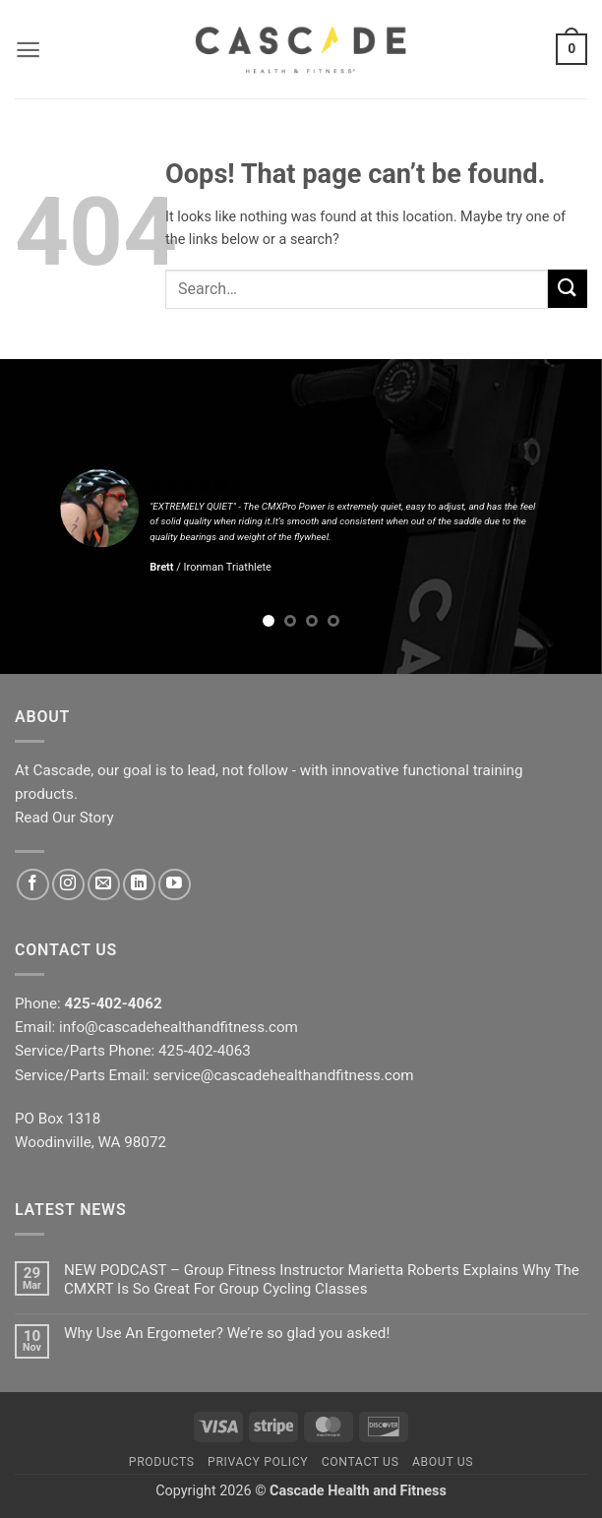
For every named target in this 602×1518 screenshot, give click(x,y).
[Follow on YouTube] (174, 885)
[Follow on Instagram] (68, 885)
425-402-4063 (204, 1051)
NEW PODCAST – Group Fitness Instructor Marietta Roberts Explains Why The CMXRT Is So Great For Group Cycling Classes (321, 1279)
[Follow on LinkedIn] (139, 885)
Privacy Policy (258, 1462)
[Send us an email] (104, 885)
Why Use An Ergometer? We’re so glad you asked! (227, 1333)
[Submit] (567, 289)
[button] (28, 50)
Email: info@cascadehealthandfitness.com (156, 1027)
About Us (442, 1462)
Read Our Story (64, 817)
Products (162, 1462)
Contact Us (360, 1462)
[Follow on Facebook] (33, 885)
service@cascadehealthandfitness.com (283, 1075)
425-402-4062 (113, 1003)
